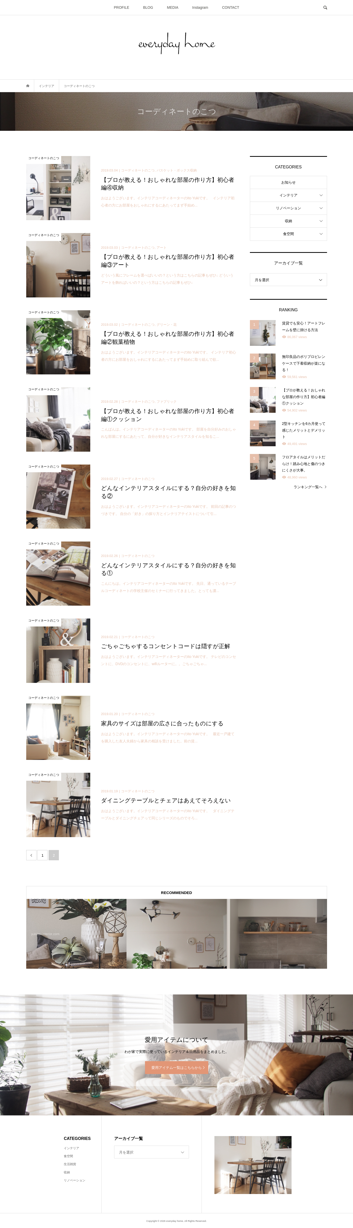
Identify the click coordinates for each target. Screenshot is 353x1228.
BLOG (148, 7)
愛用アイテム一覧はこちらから (176, 1068)
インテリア (288, 195)
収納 (288, 221)
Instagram (200, 7)
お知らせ (288, 182)
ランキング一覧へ (308, 487)
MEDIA (172, 7)
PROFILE (121, 7)
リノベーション (288, 208)
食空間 (288, 234)
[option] (76, 934)
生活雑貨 (70, 1164)
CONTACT (230, 7)
